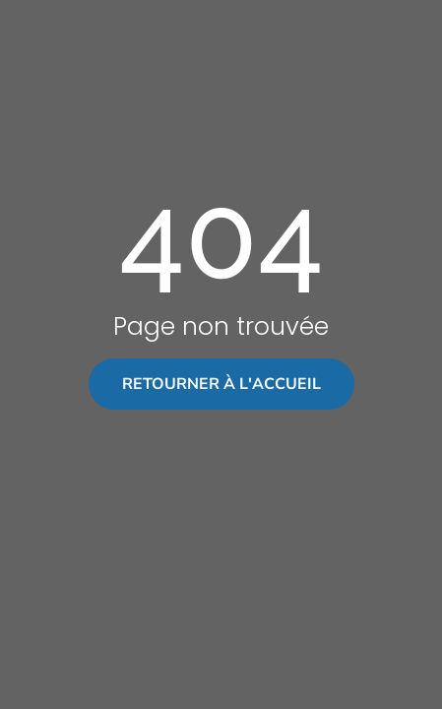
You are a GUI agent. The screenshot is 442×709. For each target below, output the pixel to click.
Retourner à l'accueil (221, 384)
